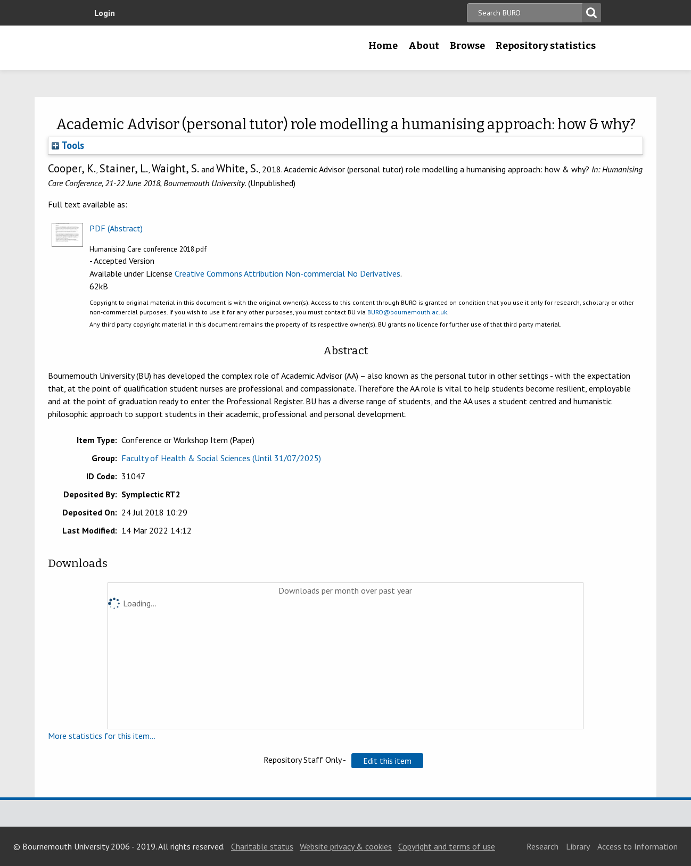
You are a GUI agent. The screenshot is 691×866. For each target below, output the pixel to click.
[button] (387, 760)
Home (383, 46)
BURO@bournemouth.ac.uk (407, 312)
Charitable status (262, 846)
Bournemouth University (156, 48)
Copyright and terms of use (446, 846)
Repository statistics (546, 46)
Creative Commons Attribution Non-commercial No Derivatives (287, 273)
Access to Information (637, 846)
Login (104, 12)
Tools (68, 145)
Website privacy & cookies (346, 846)
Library (578, 846)
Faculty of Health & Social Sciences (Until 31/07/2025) (221, 458)
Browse (467, 46)
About (423, 46)
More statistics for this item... (101, 735)
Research (542, 846)
